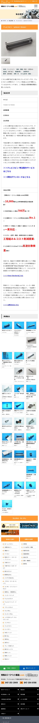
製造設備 (23, 694)
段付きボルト (8, 571)
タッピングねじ (9, 614)
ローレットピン (9, 544)
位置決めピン (8, 547)
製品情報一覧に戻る (19, 518)
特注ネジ (7, 659)
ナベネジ (7, 554)
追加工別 (25, 557)
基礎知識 (3, 709)
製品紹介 (23, 689)
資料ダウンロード (25, 709)
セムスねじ (8, 610)
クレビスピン (8, 626)
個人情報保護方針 (7, 718)
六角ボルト (8, 562)
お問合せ (3, 713)
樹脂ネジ (7, 550)
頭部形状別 (26, 550)
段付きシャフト (9, 649)
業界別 (25, 564)
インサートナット (9, 595)
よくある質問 (24, 699)
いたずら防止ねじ (9, 578)
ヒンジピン (8, 629)
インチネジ (8, 622)
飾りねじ (7, 636)
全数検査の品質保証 (6, 699)
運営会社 (3, 704)
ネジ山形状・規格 (28, 547)
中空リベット (8, 632)
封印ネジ (7, 642)
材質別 (25, 544)
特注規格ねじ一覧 (5, 694)
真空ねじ (7, 639)
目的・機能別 (26, 560)
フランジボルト (9, 607)
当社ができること (5, 689)
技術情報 (23, 704)
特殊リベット (8, 656)
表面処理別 (26, 554)
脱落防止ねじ (8, 574)
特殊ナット (8, 652)
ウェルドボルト (9, 598)
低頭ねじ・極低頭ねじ (11, 592)
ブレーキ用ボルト (9, 646)
